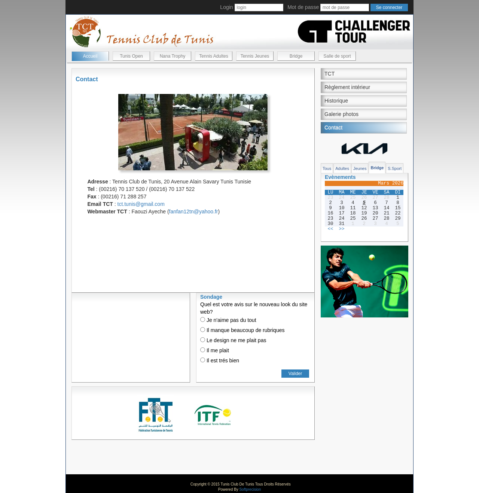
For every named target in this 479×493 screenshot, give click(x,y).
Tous (327, 168)
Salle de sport (337, 56)
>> (341, 229)
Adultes (342, 168)
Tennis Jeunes (255, 56)
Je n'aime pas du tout (228, 320)
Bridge (296, 56)
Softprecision (250, 489)
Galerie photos (341, 114)
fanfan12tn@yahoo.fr (193, 211)
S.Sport (395, 168)
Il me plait (214, 350)
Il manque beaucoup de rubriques (242, 330)
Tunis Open (131, 56)
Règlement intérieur (347, 87)
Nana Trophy (173, 56)
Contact (333, 128)
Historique (336, 101)
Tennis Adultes (213, 56)
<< (330, 229)
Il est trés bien (219, 360)
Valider (295, 373)
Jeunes (359, 168)
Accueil (90, 56)
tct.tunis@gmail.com (141, 204)
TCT (329, 74)
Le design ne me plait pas (233, 340)
